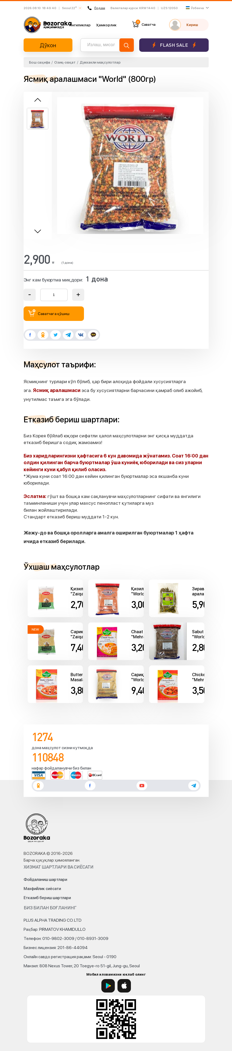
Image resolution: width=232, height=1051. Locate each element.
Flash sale (173, 45)
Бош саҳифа (39, 62)
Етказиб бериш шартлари (47, 897)
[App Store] (124, 986)
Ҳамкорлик (106, 25)
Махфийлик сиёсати (42, 888)
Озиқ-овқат (65, 62)
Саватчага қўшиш (48, 313)
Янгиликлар (80, 25)
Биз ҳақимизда (54, 24)
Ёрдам (96, 8)
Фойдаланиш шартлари (45, 879)
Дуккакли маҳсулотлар (100, 62)
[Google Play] (108, 986)
